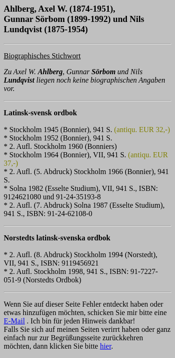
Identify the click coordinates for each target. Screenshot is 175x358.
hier (105, 346)
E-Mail (14, 321)
